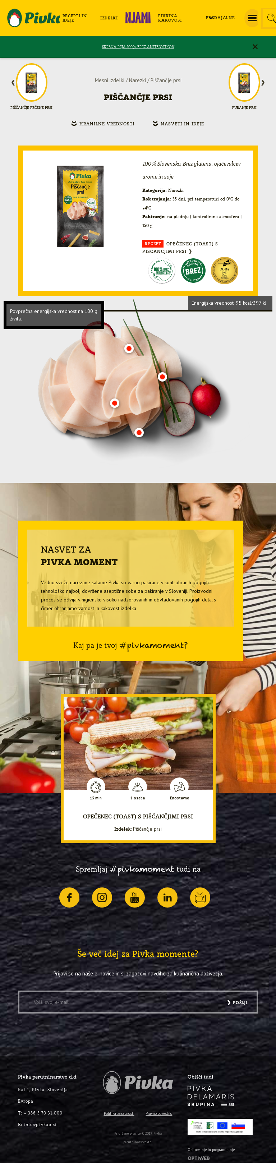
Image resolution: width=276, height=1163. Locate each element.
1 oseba (137, 798)
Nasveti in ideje (182, 123)
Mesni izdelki (109, 80)
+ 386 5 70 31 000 (40, 1113)
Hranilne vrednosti (106, 123)
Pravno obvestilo (159, 1113)
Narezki (137, 80)
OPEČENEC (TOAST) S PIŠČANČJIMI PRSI (180, 247)
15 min (96, 798)
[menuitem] (79, 18)
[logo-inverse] (211, 1096)
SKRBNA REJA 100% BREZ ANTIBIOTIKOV (138, 47)
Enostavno (179, 798)
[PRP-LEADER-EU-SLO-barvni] (220, 1127)
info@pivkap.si (37, 1124)
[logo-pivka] (33, 18)
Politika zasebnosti (119, 1113)
